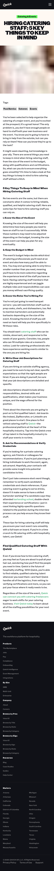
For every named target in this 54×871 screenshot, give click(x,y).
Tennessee (33, 830)
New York (33, 805)
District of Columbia (11, 809)
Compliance (8, 661)
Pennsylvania (34, 822)
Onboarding (8, 665)
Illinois (5, 822)
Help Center (8, 775)
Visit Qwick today (23, 603)
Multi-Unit (7, 691)
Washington (34, 843)
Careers (6, 709)
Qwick (31, 423)
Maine (5, 839)
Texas (31, 835)
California (7, 801)
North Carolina (35, 809)
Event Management (11, 673)
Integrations (8, 678)
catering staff (28, 331)
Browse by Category (11, 731)
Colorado (6, 805)
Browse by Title (9, 722)
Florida (6, 813)
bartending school (23, 499)
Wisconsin (33, 847)
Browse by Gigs (9, 744)
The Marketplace (10, 648)
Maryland (7, 843)
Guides (5, 771)
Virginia (32, 839)
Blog (4, 762)
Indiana (6, 826)
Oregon (32, 818)
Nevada (32, 801)
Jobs (5, 652)
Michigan (33, 792)
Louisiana (7, 835)
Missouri (32, 797)
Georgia (6, 818)
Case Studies (8, 766)
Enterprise (7, 695)
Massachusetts (9, 847)
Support (39, 862)
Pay (4, 656)
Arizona (6, 792)
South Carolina (35, 826)
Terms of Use (26, 862)
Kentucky (7, 830)
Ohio (31, 813)
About (5, 705)
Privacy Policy (9, 862)
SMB (5, 687)
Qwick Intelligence (10, 669)
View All (6, 718)
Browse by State (9, 727)
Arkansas (7, 797)
